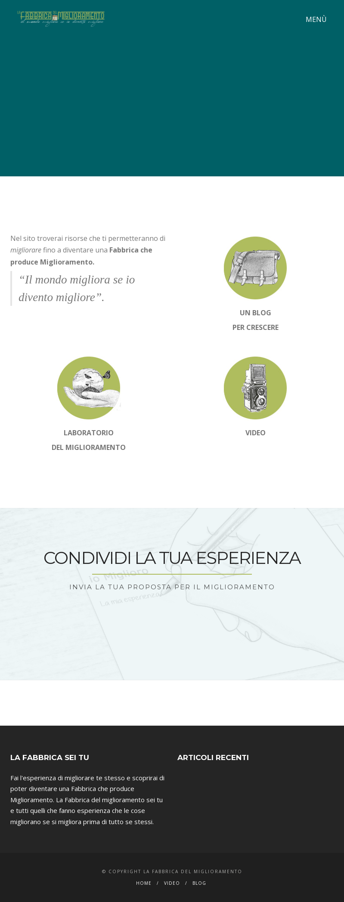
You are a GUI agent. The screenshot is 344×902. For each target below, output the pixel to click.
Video (172, 883)
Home (144, 883)
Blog (199, 883)
